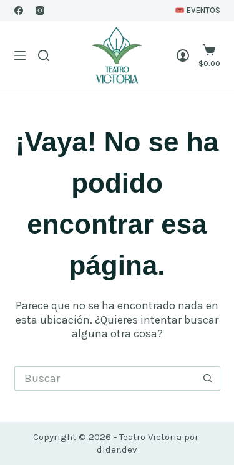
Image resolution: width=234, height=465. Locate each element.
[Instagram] (40, 10)
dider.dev (117, 449)
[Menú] (20, 55)
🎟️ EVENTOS (197, 10)
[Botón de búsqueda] (207, 378)
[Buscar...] (104, 378)
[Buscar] (43, 55)
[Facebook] (18, 10)
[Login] (183, 55)
